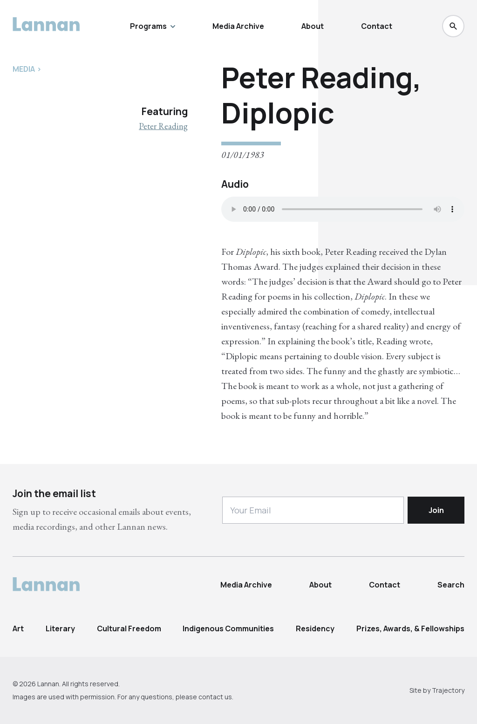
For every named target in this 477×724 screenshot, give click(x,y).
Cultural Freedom (129, 628)
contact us (215, 696)
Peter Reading (163, 126)
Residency (315, 628)
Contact (376, 26)
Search (450, 585)
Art (18, 628)
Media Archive (238, 26)
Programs (152, 26)
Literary (60, 628)
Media (24, 69)
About (312, 26)
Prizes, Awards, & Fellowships (410, 628)
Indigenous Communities (228, 628)
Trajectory (448, 690)
